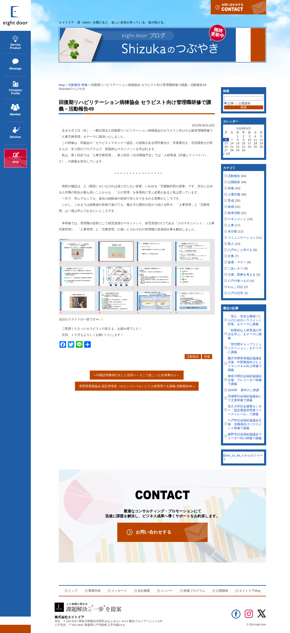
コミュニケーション (241, 237)
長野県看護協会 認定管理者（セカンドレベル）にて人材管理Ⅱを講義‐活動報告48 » (136, 386)
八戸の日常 (235, 293)
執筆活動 (234, 213)
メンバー (167, 590)
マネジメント (237, 219)
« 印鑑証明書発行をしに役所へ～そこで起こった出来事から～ (137, 375)
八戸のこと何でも (240, 250)
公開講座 (242, 103)
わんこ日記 (235, 287)
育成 (231, 200)
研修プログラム (194, 590)
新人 (231, 243)
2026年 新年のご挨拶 (243, 390)
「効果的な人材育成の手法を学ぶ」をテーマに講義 (245, 334)
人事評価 (234, 194)
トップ (73, 590)
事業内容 (10, 53)
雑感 (231, 206)
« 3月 (226, 153)
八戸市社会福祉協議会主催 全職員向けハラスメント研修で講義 (245, 424)
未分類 (232, 231)
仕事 (231, 256)
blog (61, 85)
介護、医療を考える (241, 274)
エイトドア (15, 15)
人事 (231, 225)
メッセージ (119, 590)
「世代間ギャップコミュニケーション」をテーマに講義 (245, 348)
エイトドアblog (15, 158)
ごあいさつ (235, 268)
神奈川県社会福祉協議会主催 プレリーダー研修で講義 (245, 380)
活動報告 (74, 85)
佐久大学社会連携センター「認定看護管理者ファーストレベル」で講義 (245, 410)
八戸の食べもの (238, 280)
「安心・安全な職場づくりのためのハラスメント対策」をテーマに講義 (245, 320)
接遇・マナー (237, 262)
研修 (84, 85)
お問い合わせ (238, 7)
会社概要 (144, 590)
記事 (229, 103)
